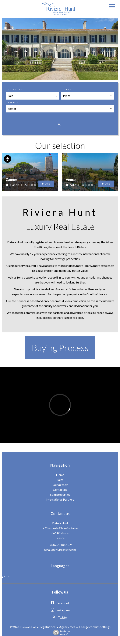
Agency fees (67, 627)
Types (67, 89)
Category (15, 89)
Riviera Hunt (60, 523)
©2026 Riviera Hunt (23, 627)
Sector (13, 102)
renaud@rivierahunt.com (60, 549)
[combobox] (32, 96)
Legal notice (47, 627)
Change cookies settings (95, 627)
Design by (60, 632)
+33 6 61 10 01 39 (60, 544)
